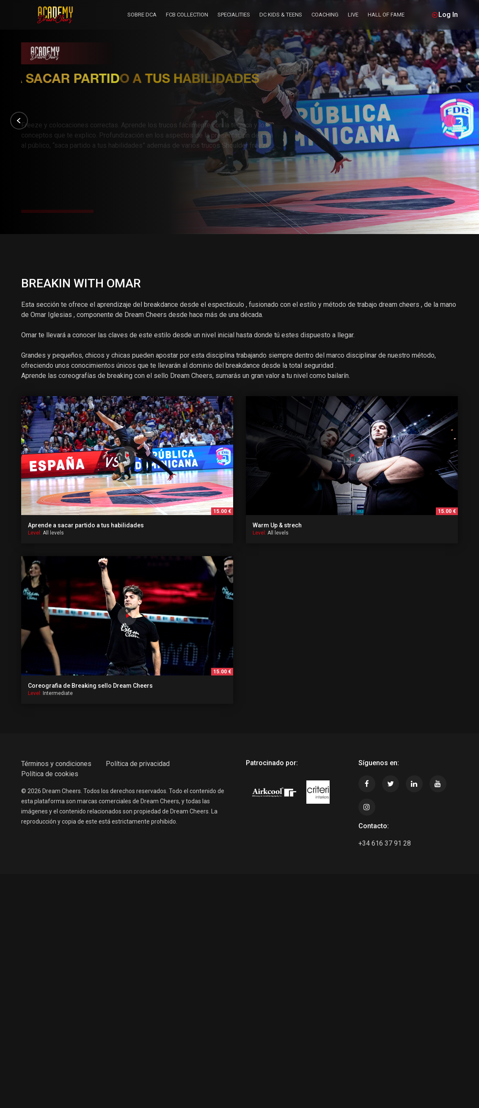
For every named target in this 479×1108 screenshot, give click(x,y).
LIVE (353, 14)
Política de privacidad (138, 764)
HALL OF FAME (386, 14)
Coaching (325, 14)
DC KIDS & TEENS (280, 14)
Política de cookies (49, 774)
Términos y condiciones (56, 764)
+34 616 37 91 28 (384, 843)
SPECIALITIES (233, 14)
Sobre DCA (142, 14)
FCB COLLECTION (187, 14)
